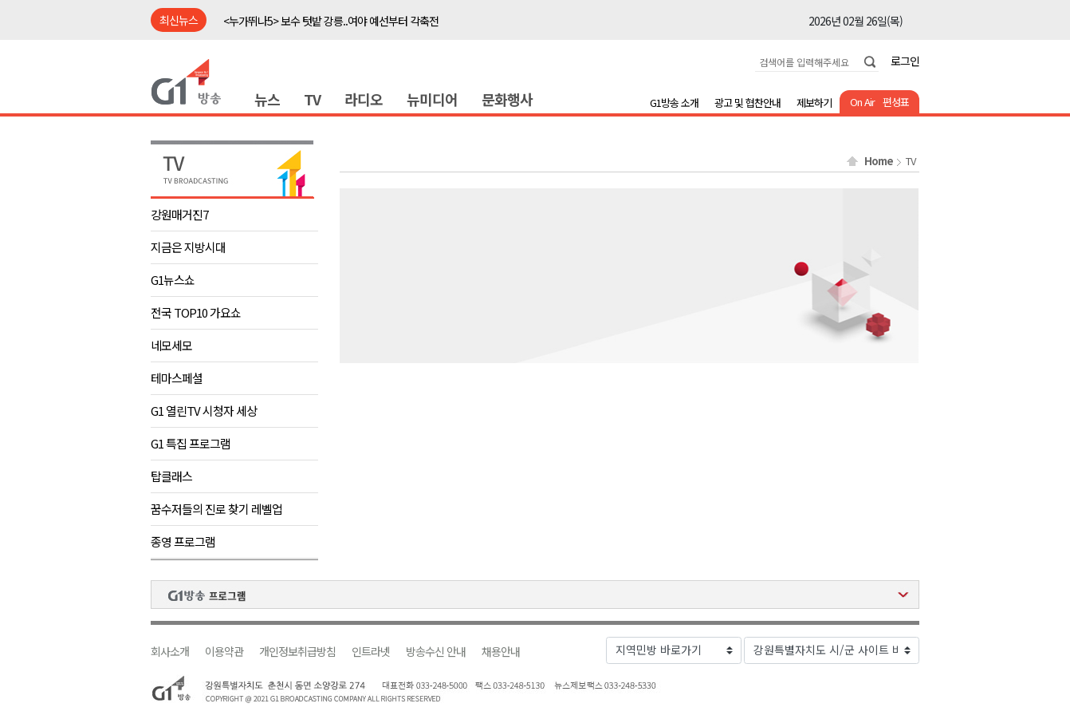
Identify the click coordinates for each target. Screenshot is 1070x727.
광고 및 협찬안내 (747, 102)
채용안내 (501, 651)
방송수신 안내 (436, 651)
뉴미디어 (432, 99)
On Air (862, 101)
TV (312, 99)
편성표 (896, 101)
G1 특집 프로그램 (190, 443)
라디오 (363, 99)
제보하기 (814, 102)
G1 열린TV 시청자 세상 (204, 410)
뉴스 (267, 99)
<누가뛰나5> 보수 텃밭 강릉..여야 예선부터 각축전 (331, 21)
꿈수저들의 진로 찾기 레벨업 (216, 508)
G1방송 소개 (674, 102)
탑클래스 (171, 476)
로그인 (905, 61)
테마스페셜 (177, 377)
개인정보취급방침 (297, 651)
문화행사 (507, 99)
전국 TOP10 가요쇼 (196, 312)
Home (878, 161)
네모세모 (171, 345)
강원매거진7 (179, 214)
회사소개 (170, 651)
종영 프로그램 (183, 541)
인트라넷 (371, 651)
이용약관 (224, 651)
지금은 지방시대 (188, 247)
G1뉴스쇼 (173, 279)
